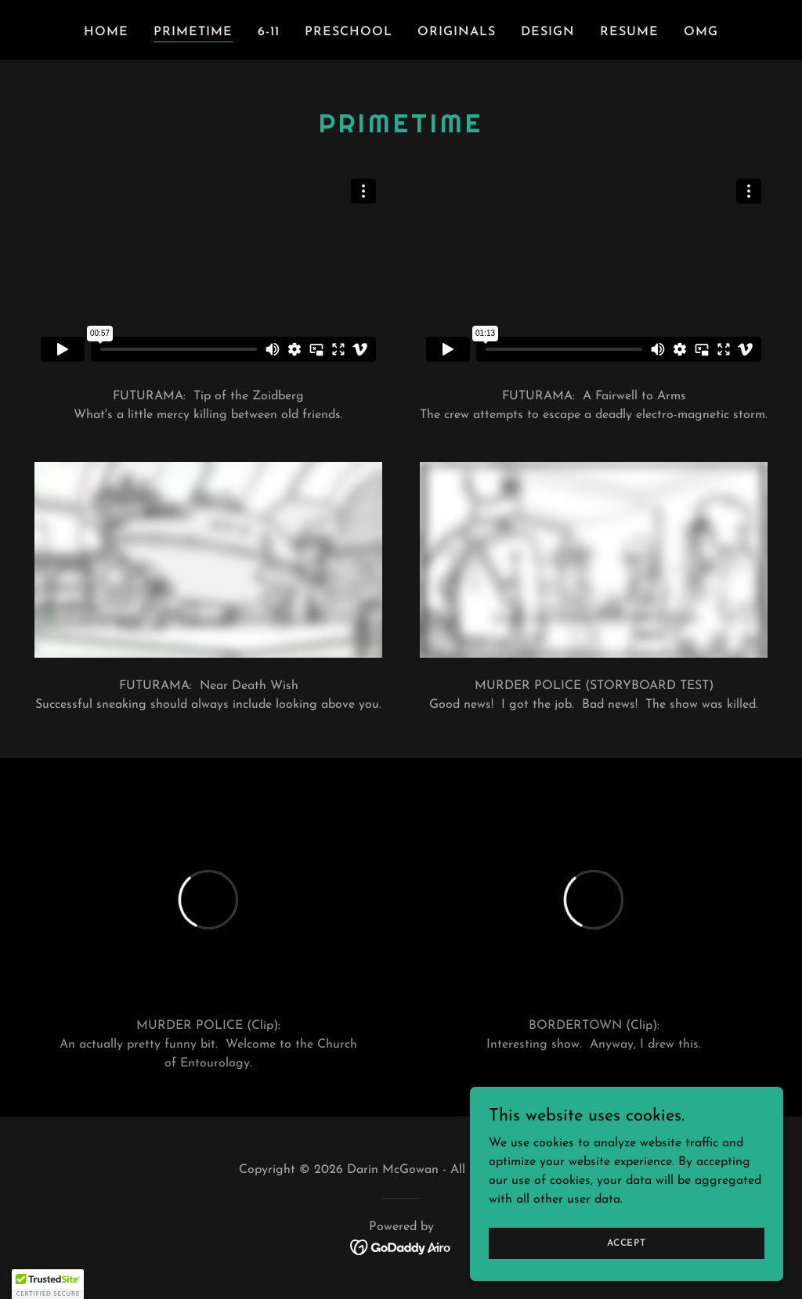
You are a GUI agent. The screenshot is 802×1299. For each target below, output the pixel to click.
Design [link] (548, 32)
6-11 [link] (269, 32)
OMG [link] (701, 32)
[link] (401, 1246)
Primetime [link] (193, 32)
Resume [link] (629, 32)
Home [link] (106, 32)
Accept (626, 1242)
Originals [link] (456, 32)
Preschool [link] (348, 32)
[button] (48, 1284)
